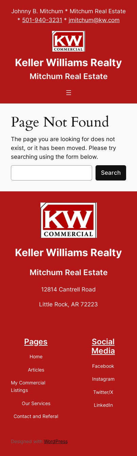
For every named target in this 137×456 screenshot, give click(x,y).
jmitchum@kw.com (94, 20)
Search (111, 172)
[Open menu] (69, 93)
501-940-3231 (42, 20)
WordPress (56, 441)
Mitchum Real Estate (69, 76)
